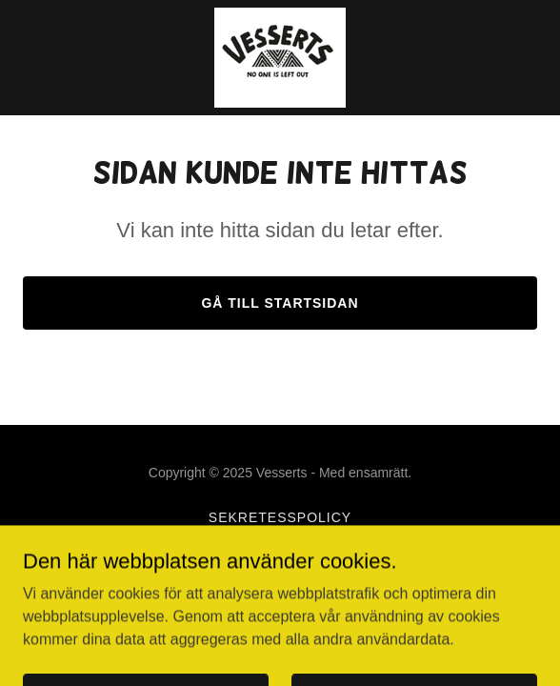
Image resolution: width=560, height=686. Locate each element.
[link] (280, 58)
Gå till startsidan (279, 303)
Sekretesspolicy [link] (280, 517)
